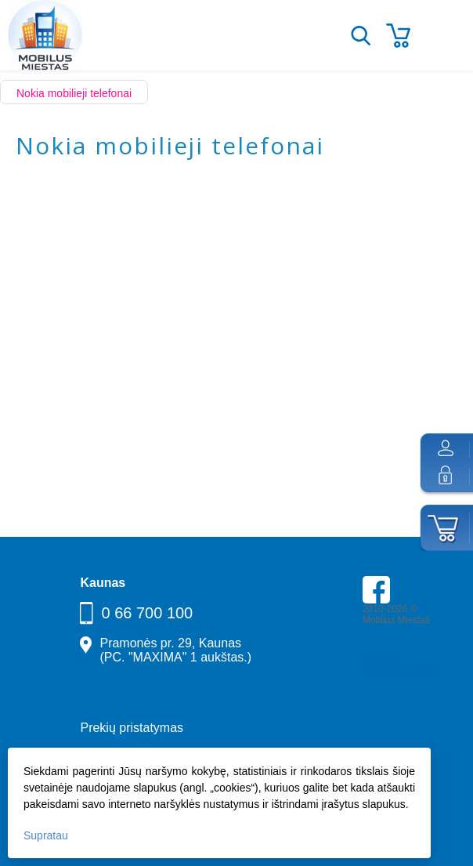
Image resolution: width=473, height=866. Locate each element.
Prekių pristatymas (131, 727)
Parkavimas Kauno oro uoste (397, 669)
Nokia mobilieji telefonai (74, 93)
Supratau (45, 835)
